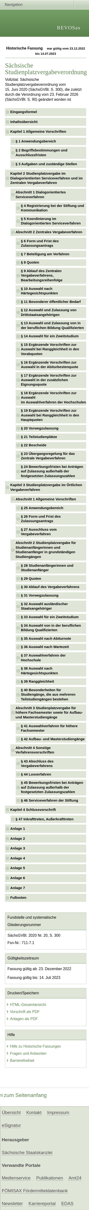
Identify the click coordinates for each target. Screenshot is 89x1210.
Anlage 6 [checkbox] (17, 878)
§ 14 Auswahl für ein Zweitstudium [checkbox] (50, 336)
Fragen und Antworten (26, 1053)
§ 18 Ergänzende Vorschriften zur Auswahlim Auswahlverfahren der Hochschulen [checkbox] (53, 397)
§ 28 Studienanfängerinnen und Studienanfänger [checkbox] (47, 568)
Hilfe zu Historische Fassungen (33, 1046)
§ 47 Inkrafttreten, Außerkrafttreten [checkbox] (45, 819)
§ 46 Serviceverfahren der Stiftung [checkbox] (49, 800)
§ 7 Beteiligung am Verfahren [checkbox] (45, 254)
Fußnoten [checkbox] (18, 898)
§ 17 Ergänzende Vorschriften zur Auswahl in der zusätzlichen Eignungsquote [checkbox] (48, 380)
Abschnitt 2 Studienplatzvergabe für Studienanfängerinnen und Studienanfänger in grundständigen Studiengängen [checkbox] (46, 549)
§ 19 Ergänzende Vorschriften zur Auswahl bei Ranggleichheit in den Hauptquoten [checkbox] (50, 415)
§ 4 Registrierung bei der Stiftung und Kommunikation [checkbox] (52, 208)
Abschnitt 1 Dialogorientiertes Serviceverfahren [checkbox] (41, 194)
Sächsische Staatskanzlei (27, 1152)
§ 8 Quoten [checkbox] (30, 262)
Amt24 (75, 1177)
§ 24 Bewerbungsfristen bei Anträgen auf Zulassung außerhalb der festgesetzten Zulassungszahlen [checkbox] (52, 471)
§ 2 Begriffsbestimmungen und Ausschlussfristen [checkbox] (41, 152)
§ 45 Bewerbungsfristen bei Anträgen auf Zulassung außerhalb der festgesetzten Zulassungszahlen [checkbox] (52, 787)
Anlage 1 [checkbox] (17, 829)
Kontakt (34, 1112)
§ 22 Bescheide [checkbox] (34, 445)
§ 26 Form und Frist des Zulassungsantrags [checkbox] (41, 519)
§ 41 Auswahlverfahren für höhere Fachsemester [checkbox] (49, 728)
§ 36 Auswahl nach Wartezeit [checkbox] (45, 647)
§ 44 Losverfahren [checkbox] (36, 774)
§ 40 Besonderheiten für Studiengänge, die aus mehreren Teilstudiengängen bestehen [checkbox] (48, 694)
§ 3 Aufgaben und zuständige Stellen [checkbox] (46, 164)
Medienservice (16, 1177)
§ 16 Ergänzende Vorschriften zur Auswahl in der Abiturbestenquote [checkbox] (49, 365)
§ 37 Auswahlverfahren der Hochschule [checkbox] (43, 657)
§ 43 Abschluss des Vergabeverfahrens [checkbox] (37, 763)
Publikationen (49, 1177)
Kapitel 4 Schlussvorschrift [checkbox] (33, 810)
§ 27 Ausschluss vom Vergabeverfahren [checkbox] (39, 532)
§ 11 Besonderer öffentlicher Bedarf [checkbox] (51, 302)
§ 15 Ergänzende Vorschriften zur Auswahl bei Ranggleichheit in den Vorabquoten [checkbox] (50, 349)
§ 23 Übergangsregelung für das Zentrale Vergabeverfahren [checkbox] (48, 456)
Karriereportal (42, 1203)
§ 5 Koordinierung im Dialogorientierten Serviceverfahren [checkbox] (51, 221)
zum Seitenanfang (23, 1095)
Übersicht (11, 1112)
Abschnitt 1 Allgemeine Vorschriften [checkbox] (46, 499)
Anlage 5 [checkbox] (17, 868)
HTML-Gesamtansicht (26, 1005)
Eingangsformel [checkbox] (23, 112)
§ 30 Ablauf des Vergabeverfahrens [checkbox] (50, 587)
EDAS (67, 1203)
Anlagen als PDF (22, 1019)
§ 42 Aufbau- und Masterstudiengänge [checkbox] (53, 739)
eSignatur (11, 1125)
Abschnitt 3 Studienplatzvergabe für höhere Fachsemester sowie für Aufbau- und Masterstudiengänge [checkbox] (49, 712)
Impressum (58, 1112)
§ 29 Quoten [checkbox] (31, 578)
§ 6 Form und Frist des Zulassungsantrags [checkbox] (40, 243)
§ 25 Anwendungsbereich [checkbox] (42, 508)
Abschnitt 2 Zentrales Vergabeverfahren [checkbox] (49, 232)
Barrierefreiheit (20, 1061)
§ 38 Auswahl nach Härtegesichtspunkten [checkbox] (39, 671)
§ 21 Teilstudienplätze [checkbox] (39, 437)
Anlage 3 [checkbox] (17, 848)
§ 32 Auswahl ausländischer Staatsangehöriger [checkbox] (44, 606)
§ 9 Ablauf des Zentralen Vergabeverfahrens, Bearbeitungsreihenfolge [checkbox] (41, 275)
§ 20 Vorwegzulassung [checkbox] (39, 428)
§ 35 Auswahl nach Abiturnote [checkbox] (46, 638)
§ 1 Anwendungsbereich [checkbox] (36, 141)
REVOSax (69, 28)
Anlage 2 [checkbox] (17, 838)
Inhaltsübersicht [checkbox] (23, 122)
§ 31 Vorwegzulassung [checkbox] (39, 595)
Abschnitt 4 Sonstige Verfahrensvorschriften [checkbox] (35, 750)
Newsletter (12, 1203)
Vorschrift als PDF (23, 1012)
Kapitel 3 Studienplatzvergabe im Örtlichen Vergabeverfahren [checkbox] (46, 487)
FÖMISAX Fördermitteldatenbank (35, 1190)
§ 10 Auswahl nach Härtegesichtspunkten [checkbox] (39, 291)
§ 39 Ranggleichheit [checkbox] (37, 681)
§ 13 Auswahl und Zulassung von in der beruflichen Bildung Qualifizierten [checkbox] (52, 325)
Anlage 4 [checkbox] (17, 858)
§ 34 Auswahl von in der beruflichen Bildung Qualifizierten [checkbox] (51, 628)
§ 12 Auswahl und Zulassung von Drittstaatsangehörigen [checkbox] (48, 312)
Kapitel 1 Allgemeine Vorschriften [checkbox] (38, 131)
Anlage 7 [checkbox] (17, 888)
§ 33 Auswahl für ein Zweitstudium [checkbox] (50, 617)
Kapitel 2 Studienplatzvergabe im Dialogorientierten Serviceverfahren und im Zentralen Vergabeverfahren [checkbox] (46, 178)
